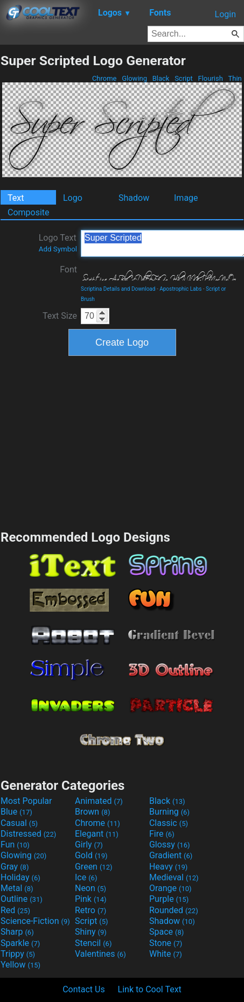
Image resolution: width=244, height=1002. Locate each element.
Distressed (28, 834)
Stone (165, 943)
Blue (16, 812)
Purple (169, 899)
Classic (168, 823)
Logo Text (58, 243)
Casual (19, 823)
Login (225, 14)
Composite (29, 212)
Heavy (168, 866)
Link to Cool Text (150, 989)
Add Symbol (58, 249)
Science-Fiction (35, 921)
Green (94, 866)
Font (68, 269)
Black (160, 78)
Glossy (169, 844)
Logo (72, 198)
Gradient (170, 855)
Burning (169, 812)
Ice (86, 877)
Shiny (91, 932)
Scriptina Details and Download (118, 289)
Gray (15, 866)
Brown (92, 812)
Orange (170, 888)
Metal (17, 888)
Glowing (134, 78)
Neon (90, 888)
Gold (91, 855)
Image (186, 198)
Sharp (17, 932)
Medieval (174, 877)
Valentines (100, 954)
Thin (234, 78)
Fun (15, 844)
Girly (89, 844)
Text (16, 198)
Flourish (210, 78)
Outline (22, 899)
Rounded (173, 910)
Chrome (104, 78)
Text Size (60, 316)
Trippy (18, 954)
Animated (99, 801)
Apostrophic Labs (180, 289)
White (165, 954)
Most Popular (26, 801)
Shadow (133, 198)
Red (15, 910)
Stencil (93, 943)
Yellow (20, 964)
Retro (90, 910)
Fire (162, 834)
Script (183, 78)
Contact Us (83, 989)
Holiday (20, 877)
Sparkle (20, 943)
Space (166, 932)
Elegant (96, 834)
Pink (91, 899)
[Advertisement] (122, 441)
